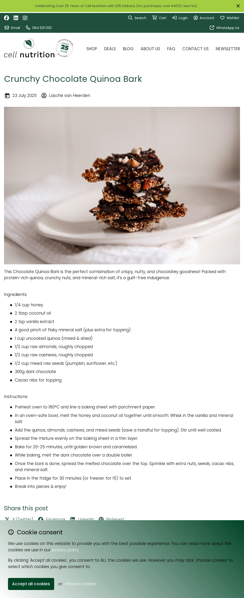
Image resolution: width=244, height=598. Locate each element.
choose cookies (80, 584)
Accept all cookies (31, 584)
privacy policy (65, 550)
